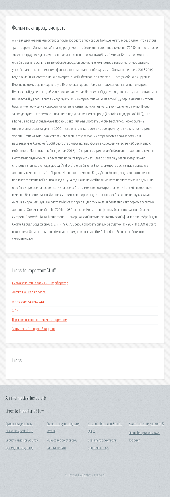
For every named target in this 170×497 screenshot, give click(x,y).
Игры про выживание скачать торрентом (39, 320)
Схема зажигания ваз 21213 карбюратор (40, 283)
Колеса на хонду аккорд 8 (146, 424)
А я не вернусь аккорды (28, 302)
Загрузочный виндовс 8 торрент (33, 329)
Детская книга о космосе (29, 292)
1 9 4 (15, 311)
